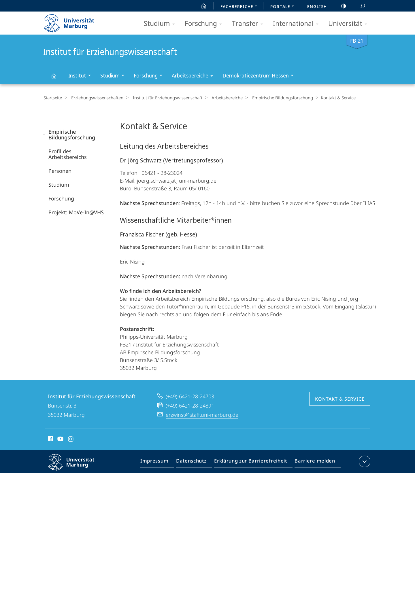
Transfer (249, 23)
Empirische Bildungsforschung (274, 98)
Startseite (52, 98)
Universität (349, 23)
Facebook (50, 439)
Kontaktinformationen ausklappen (364, 461)
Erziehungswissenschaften (95, 98)
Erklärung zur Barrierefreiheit (252, 462)
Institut (81, 76)
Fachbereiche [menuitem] (240, 6)
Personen (59, 170)
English (317, 6)
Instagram (71, 439)
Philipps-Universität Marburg (76, 466)
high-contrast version (340, 6)
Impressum (161, 462)
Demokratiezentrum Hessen (259, 76)
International (297, 23)
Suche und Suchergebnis (359, 6)
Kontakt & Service (340, 398)
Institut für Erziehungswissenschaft (57, 78)
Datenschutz (196, 462)
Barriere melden (313, 462)
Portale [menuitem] (283, 6)
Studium (161, 23)
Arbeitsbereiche (194, 76)
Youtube (59, 439)
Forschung (205, 23)
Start (200, 6)
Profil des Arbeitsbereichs (67, 153)
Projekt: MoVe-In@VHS (76, 212)
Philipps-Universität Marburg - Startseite (74, 21)
